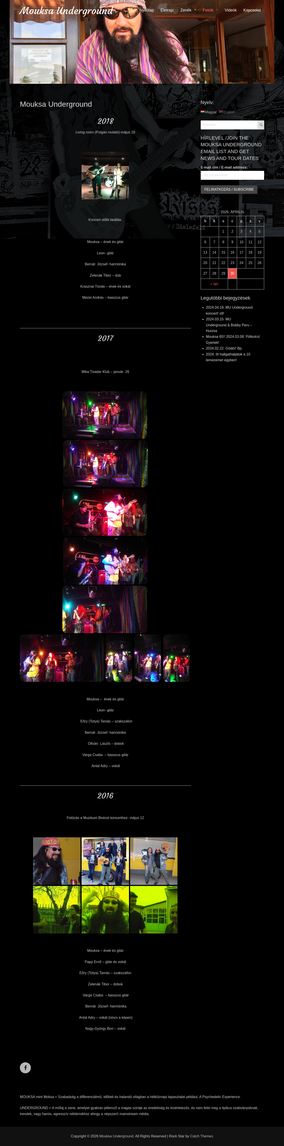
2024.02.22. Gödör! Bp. (224, 348)
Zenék (185, 10)
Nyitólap (147, 10)
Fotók (208, 10)
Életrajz (167, 10)
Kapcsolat (252, 10)
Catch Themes (201, 1136)
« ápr (214, 284)
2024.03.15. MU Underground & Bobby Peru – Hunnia (229, 325)
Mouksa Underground (66, 11)
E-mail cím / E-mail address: (224, 167)
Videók (231, 10)
